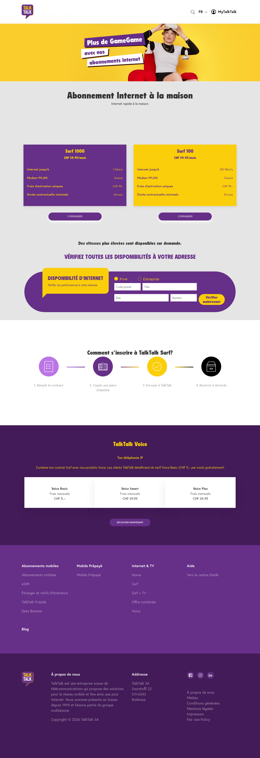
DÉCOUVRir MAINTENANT (130, 522)
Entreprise (151, 279)
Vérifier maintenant (211, 299)
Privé (123, 279)
